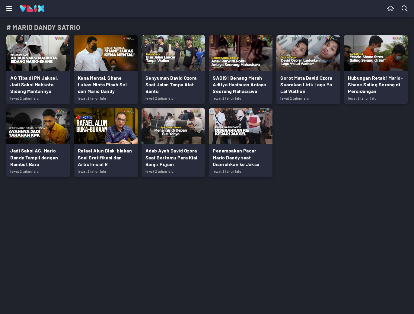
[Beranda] (390, 8)
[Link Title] (38, 69)
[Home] (32, 8)
